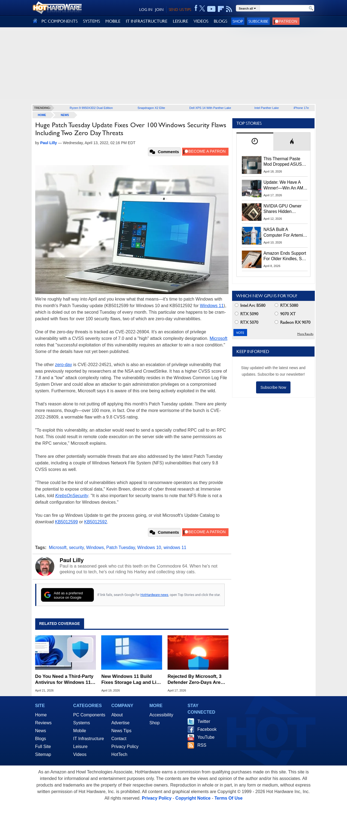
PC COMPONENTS (59, 21)
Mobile (79, 730)
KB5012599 (66, 522)
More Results (305, 334)
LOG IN (145, 9)
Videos (80, 754)
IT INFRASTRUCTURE (146, 21)
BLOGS (220, 21)
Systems (81, 722)
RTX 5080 (286, 305)
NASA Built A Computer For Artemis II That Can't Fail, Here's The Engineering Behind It (284, 232)
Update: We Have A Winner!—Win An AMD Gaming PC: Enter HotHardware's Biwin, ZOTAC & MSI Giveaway (284, 185)
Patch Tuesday (120, 547)
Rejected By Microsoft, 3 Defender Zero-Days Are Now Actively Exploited (194, 680)
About (117, 715)
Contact (118, 738)
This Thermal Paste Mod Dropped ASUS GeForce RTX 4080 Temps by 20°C (282, 161)
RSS (201, 745)
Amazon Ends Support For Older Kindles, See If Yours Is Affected (285, 256)
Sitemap (43, 754)
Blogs (40, 738)
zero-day (63, 364)
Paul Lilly (72, 560)
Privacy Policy (125, 746)
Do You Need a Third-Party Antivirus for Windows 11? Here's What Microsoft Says (64, 680)
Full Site (43, 746)
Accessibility (161, 715)
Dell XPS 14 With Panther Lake (210, 107)
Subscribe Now (273, 387)
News (65, 115)
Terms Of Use (228, 798)
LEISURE (180, 21)
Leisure (80, 746)
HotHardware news (154, 595)
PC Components (89, 715)
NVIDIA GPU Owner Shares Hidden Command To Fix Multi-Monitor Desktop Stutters (285, 209)
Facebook (206, 729)
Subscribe (258, 21)
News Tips (121, 730)
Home (41, 715)
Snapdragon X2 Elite (151, 107)
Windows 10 (149, 547)
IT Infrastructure (88, 738)
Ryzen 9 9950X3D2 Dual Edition (91, 107)
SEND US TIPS (180, 9)
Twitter (203, 721)
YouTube (206, 737)
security (76, 547)
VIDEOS (201, 21)
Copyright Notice (192, 798)
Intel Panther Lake (266, 107)
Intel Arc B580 (250, 305)
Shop (238, 21)
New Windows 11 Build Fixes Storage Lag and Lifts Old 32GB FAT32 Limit (131, 680)
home (42, 115)
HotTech (119, 754)
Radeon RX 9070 (292, 322)
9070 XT (285, 313)
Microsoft (218, 338)
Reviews (43, 722)
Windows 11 (212, 305)
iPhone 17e (301, 107)
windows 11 (175, 547)
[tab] (255, 141)
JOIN (159, 9)
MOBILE (112, 21)
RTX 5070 (246, 322)
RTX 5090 (246, 313)
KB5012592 (95, 522)
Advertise (120, 722)
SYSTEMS (91, 21)
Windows (95, 547)
